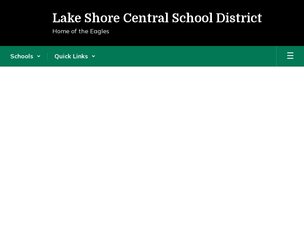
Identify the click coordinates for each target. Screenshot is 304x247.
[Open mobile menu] (290, 56)
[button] (25, 56)
